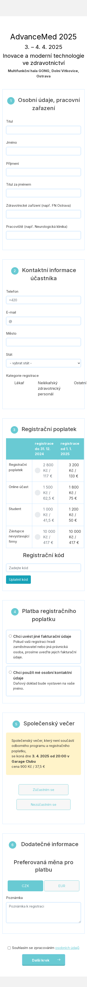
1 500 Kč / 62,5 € (49, 493)
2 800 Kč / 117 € (48, 470)
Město (11, 333)
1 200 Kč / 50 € (73, 515)
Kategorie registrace (22, 375)
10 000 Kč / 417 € (49, 537)
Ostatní (80, 383)
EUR (61, 886)
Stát (9, 354)
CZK (25, 886)
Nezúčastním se (43, 804)
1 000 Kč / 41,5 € (48, 515)
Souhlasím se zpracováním (45, 948)
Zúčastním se (43, 789)
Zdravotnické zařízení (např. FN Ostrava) (38, 205)
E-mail (11, 312)
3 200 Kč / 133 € (74, 470)
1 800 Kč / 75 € (74, 493)
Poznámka (14, 897)
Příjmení (12, 163)
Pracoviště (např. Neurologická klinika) (37, 226)
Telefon (12, 291)
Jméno (11, 142)
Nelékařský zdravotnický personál (49, 388)
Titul (9, 121)
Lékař (19, 383)
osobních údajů (67, 948)
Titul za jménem (18, 184)
